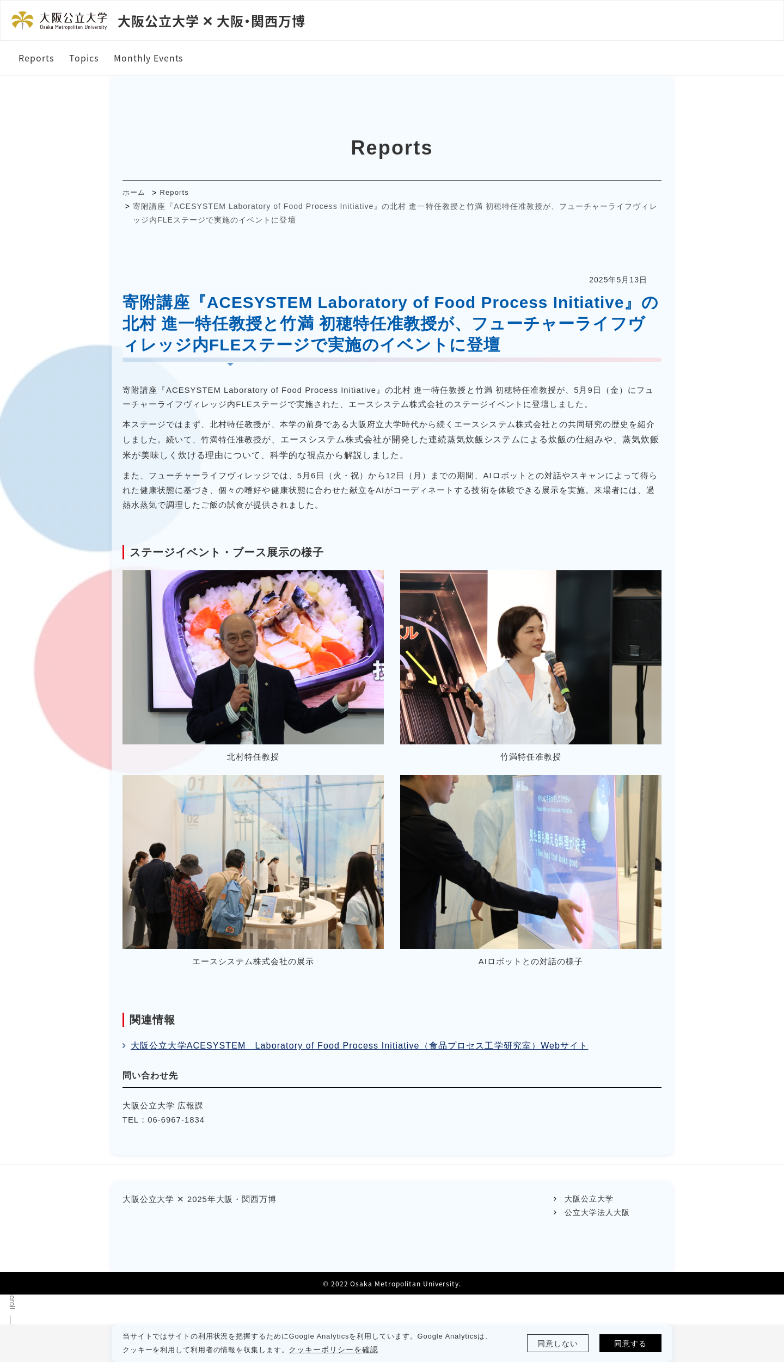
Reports (179, 194)
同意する (628, 1343)
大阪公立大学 (588, 1262)
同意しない (556, 1343)
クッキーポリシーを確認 (349, 1349)
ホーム (137, 194)
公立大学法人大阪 (596, 1276)
